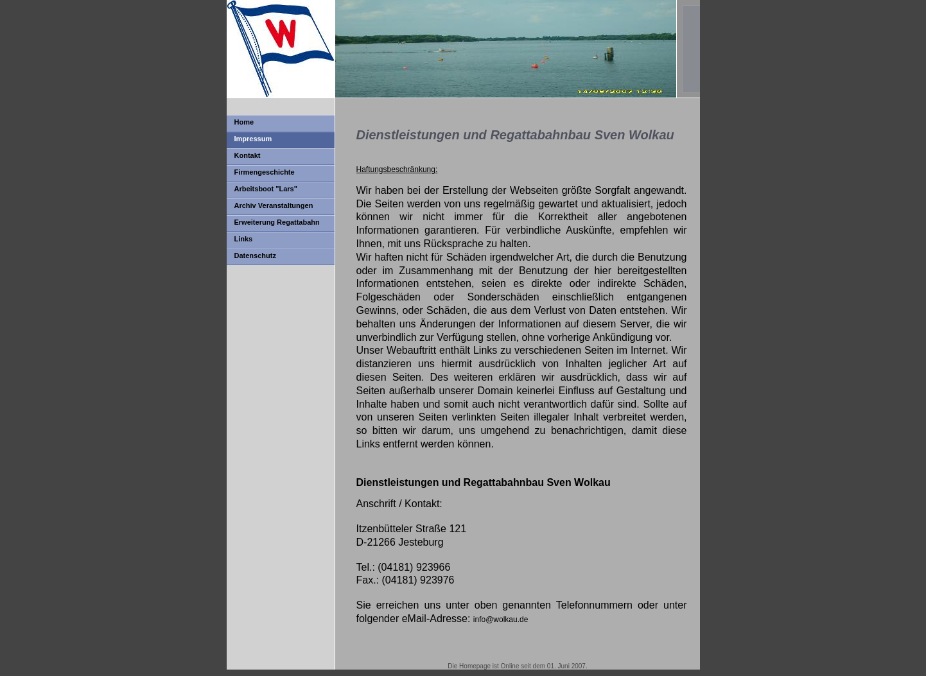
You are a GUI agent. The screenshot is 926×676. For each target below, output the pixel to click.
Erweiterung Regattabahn (277, 222)
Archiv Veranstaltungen (273, 205)
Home (244, 122)
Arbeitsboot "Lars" (265, 189)
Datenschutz (255, 255)
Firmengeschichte (264, 172)
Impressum (253, 139)
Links (243, 239)
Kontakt (247, 155)
